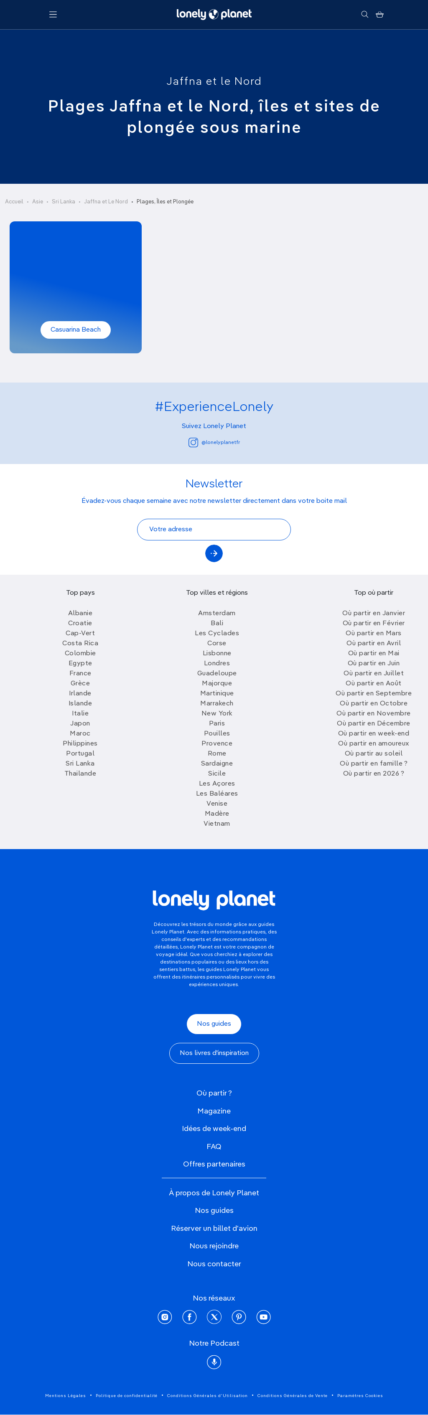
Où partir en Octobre (374, 703)
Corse (217, 643)
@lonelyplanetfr (214, 442)
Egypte (80, 663)
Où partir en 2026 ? (374, 774)
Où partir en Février (374, 623)
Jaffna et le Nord (214, 81)
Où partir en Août (374, 683)
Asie (37, 202)
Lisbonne (217, 653)
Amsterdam (217, 613)
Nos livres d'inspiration (214, 1053)
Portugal (80, 754)
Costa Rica (80, 643)
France (80, 673)
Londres (217, 663)
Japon (80, 723)
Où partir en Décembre (373, 723)
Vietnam (217, 824)
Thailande (80, 774)
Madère (217, 814)
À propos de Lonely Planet (214, 1193)
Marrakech (217, 703)
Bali (217, 623)
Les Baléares (217, 794)
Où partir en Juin (374, 663)
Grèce (80, 683)
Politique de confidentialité (127, 1396)
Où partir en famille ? (374, 764)
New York (217, 713)
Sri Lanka (63, 202)
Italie (80, 713)
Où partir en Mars (374, 633)
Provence (216, 743)
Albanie (80, 613)
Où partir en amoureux (373, 743)
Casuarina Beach (76, 330)
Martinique (217, 693)
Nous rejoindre (214, 1246)
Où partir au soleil (374, 754)
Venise (216, 804)
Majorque (217, 683)
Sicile (217, 774)
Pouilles (217, 733)
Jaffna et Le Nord (106, 202)
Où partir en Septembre (374, 693)
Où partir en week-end (374, 733)
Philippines (80, 743)
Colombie (80, 653)
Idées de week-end (214, 1129)
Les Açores (217, 784)
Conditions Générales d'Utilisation (207, 1396)
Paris (217, 723)
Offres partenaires (214, 1164)
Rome (217, 754)
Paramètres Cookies (360, 1396)
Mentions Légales (65, 1396)
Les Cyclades (217, 633)
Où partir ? (214, 1093)
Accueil (14, 202)
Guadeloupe (217, 673)
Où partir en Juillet (374, 673)
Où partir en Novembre (373, 713)
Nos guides (214, 1024)
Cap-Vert (80, 633)
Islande (80, 703)
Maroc (80, 733)
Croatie (80, 623)
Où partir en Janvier (373, 613)
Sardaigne (217, 764)
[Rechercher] (364, 14)
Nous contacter (214, 1264)
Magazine (214, 1111)
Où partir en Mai (374, 653)
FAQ (214, 1147)
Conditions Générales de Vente (292, 1396)
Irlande (80, 693)
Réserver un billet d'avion (214, 1228)
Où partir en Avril (373, 643)
